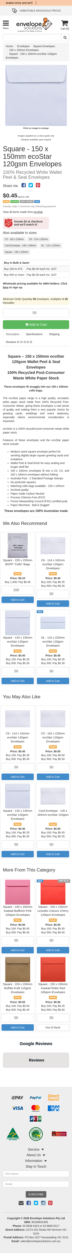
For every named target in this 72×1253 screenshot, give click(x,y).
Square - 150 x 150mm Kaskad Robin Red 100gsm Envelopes (53, 988)
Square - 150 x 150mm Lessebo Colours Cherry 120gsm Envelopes (53, 910)
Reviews (19, 342)
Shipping (54, 334)
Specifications (34, 334)
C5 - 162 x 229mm (14, 239)
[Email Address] (36, 1184)
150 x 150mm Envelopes (24, 50)
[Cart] (64, 25)
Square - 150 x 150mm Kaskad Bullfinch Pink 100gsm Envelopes (17, 910)
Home (9, 46)
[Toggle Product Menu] (6, 25)
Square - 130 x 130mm (16, 252)
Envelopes (23, 46)
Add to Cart (36, 325)
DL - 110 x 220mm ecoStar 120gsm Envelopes (53, 641)
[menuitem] (24, 185)
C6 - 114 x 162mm (38, 239)
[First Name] (36, 1174)
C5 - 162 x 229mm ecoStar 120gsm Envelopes (53, 737)
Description (12, 334)
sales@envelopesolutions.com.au (40, 1241)
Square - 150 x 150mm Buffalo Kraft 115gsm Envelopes (17, 988)
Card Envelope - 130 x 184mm (20, 245)
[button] (3, 1072)
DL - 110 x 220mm (50, 245)
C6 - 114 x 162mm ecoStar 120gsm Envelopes (53, 564)
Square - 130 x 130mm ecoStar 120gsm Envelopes (17, 641)
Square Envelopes (44, 46)
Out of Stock (53, 1027)
